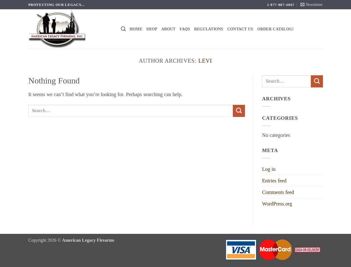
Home (136, 29)
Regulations (208, 29)
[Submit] (239, 111)
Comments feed (278, 192)
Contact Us (240, 29)
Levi (205, 61)
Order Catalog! (275, 29)
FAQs (185, 29)
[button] (311, 4)
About (168, 29)
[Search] (123, 29)
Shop (151, 29)
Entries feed (274, 181)
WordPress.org (277, 204)
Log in (269, 169)
